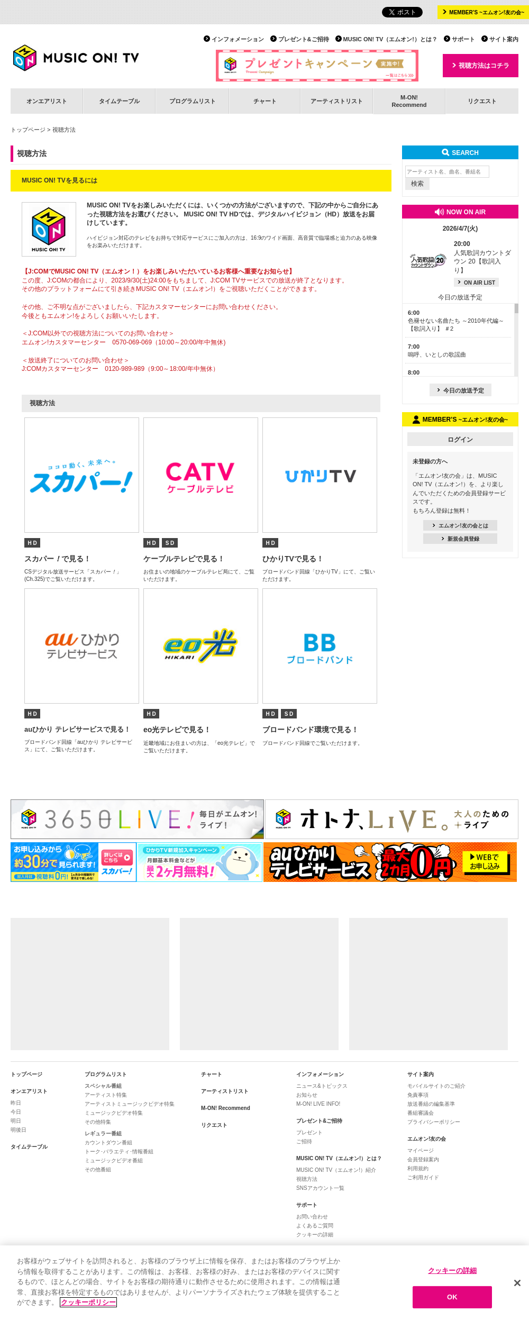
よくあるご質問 (314, 1225)
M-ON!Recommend (408, 100)
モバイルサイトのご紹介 (436, 1086)
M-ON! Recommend (225, 1108)
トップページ (28, 129)
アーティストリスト (337, 101)
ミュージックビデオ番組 (114, 1160)
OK (452, 1297)
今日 (16, 1112)
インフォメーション (238, 39)
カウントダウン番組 (108, 1142)
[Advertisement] (90, 984)
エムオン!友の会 (426, 1139)
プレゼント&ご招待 (303, 39)
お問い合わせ (312, 1216)
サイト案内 (503, 39)
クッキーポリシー (88, 1303)
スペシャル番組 (103, 1086)
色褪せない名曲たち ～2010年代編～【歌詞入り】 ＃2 (456, 320)
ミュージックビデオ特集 (114, 1113)
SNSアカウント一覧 (320, 1188)
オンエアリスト (46, 101)
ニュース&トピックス (322, 1086)
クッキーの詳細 (314, 1234)
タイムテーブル (119, 101)
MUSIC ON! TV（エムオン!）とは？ (390, 39)
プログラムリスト (192, 101)
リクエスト (482, 101)
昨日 (16, 1103)
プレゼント (309, 1132)
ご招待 (304, 1141)
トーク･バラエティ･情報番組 (119, 1151)
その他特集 (98, 1122)
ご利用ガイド (423, 1177)
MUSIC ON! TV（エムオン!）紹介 (336, 1170)
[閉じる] (517, 1283)
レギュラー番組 (103, 1133)
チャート (265, 101)
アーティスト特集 (106, 1095)
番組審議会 (420, 1113)
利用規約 (417, 1168)
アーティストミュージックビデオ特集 (130, 1104)
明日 (16, 1121)
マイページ (420, 1150)
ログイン (460, 439)
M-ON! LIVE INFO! (318, 1104)
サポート (463, 39)
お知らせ (306, 1095)
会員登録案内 (423, 1159)
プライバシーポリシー (433, 1122)
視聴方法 (306, 1179)
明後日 (18, 1130)
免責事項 (417, 1095)
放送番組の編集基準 (431, 1104)
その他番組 (98, 1169)
